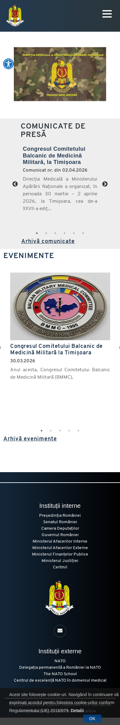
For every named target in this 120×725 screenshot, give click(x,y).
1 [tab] (37, 233)
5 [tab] (74, 233)
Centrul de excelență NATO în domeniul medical (60, 680)
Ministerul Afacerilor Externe (60, 548)
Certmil (60, 567)
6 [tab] (83, 233)
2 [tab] (46, 233)
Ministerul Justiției (60, 561)
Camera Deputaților (60, 528)
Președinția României (60, 515)
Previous (15, 184)
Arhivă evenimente (30, 439)
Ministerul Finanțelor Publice (60, 554)
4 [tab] (65, 233)
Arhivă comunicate (48, 241)
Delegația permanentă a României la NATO (60, 667)
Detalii (77, 710)
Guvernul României (60, 535)
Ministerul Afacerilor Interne (60, 541)
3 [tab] (55, 233)
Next (105, 184)
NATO (60, 661)
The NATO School (60, 674)
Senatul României (60, 522)
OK (92, 718)
